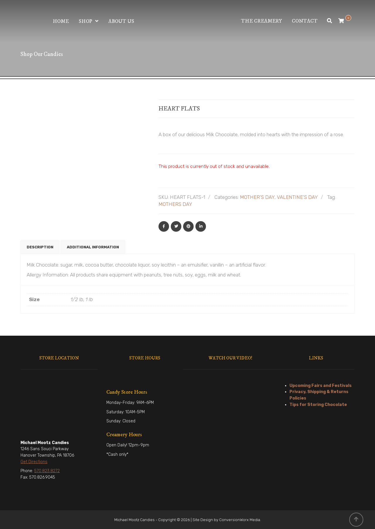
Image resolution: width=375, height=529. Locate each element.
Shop (85, 21)
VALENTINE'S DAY (297, 197)
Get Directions (34, 461)
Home (61, 21)
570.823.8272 (47, 470)
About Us (121, 21)
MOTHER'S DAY (257, 197)
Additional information (93, 247)
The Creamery (261, 21)
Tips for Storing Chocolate (318, 404)
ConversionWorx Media (239, 520)
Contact (305, 21)
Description (40, 247)
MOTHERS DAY (175, 204)
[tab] (40, 247)
